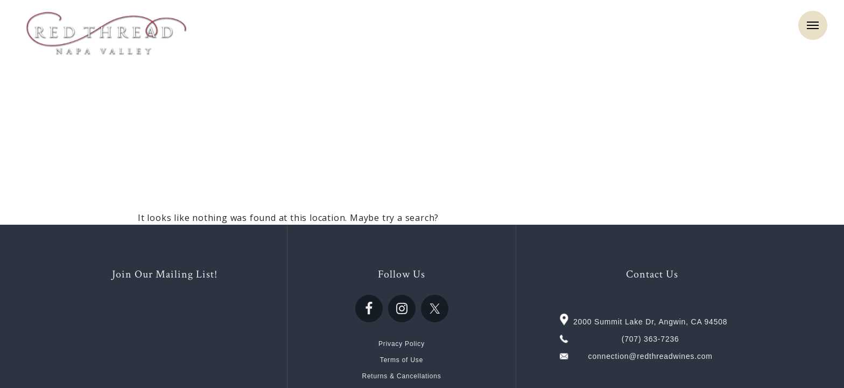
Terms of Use (401, 360)
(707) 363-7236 (650, 339)
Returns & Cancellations (401, 376)
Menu (812, 25)
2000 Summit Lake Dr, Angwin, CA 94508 (650, 321)
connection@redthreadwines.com (650, 356)
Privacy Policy (401, 344)
